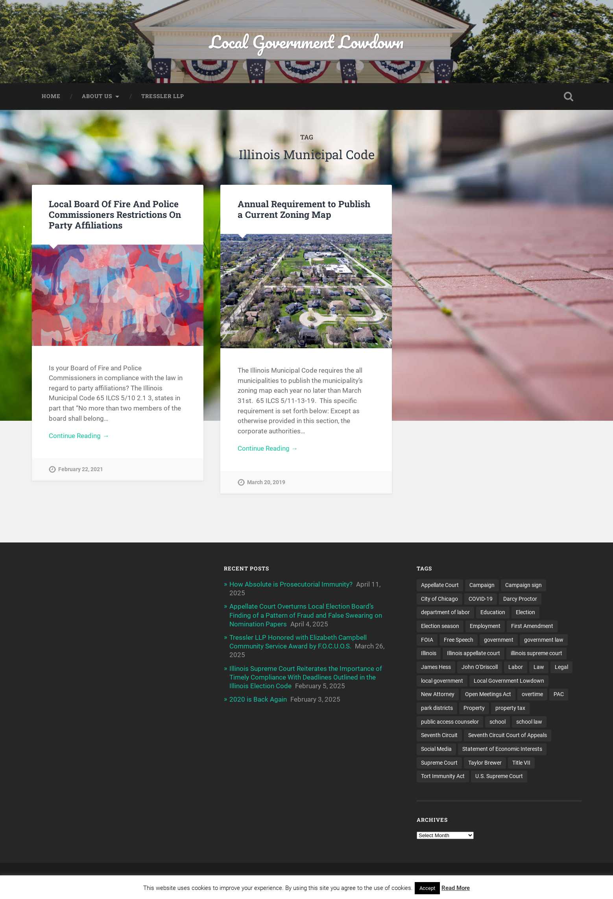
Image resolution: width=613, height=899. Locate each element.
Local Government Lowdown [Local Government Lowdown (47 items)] (509, 681)
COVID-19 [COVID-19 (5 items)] (481, 599)
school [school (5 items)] (497, 722)
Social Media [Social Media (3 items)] (436, 749)
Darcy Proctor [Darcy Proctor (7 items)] (520, 599)
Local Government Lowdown (306, 42)
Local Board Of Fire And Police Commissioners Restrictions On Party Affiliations (115, 214)
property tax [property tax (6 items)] (510, 708)
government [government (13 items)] (498, 640)
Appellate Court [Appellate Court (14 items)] (440, 585)
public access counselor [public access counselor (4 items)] (450, 722)
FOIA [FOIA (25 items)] (427, 640)
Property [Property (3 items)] (474, 708)
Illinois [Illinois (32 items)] (428, 653)
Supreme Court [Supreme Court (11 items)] (439, 763)
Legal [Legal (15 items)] (561, 667)
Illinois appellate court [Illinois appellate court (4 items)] (473, 653)
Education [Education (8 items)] (492, 612)
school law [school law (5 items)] (529, 722)
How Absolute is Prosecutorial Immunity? (291, 584)
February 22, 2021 (80, 469)
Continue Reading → (79, 436)
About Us (97, 96)
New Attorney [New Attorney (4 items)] (437, 694)
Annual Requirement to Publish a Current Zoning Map (304, 209)
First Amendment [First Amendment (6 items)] (532, 626)
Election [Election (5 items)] (525, 612)
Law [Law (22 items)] (539, 667)
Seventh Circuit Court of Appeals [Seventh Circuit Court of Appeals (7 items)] (507, 735)
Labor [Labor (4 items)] (515, 667)
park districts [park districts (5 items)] (437, 708)
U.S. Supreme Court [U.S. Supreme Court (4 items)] (499, 776)
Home (51, 96)
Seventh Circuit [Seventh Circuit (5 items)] (439, 735)
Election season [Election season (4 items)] (440, 626)
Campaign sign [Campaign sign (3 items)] (523, 585)
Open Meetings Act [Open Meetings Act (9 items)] (488, 694)
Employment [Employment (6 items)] (485, 626)
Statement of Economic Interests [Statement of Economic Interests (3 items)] (502, 749)
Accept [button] (427, 888)
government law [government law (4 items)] (543, 640)
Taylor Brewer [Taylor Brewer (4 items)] (485, 763)
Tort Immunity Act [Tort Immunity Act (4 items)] (443, 776)
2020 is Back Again (258, 699)
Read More (455, 888)
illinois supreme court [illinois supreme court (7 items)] (536, 653)
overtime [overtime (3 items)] (532, 694)
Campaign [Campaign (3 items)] (482, 585)
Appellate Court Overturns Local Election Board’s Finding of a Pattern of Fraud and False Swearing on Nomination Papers (305, 615)
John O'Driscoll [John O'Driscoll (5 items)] (480, 667)
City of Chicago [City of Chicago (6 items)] (439, 599)
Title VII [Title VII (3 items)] (521, 763)
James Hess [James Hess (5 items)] (436, 667)
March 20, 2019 (266, 482)
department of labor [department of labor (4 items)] (445, 612)
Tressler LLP (162, 96)
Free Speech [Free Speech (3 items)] (458, 640)
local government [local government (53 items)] (442, 681)
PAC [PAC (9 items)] (559, 694)
